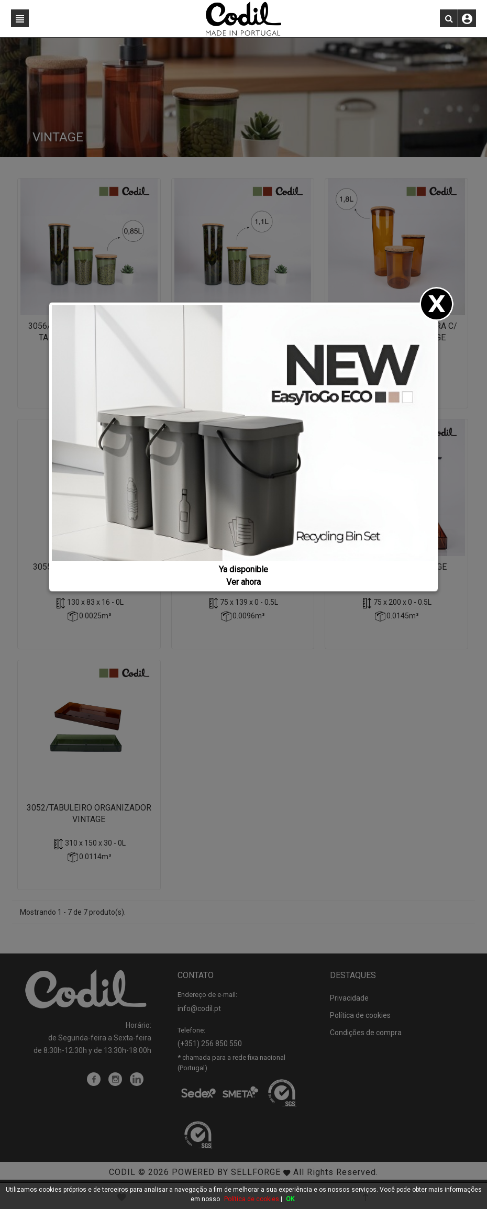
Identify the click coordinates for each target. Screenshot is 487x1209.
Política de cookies (251, 1199)
